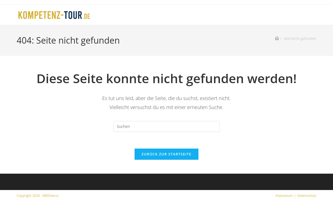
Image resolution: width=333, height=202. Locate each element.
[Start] (277, 38)
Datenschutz (306, 195)
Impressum (284, 195)
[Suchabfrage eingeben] (166, 126)
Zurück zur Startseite (167, 154)
